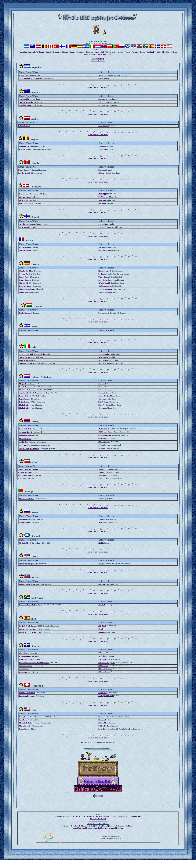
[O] (97, 817)
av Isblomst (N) (104, 429)
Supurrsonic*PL (104, 475)
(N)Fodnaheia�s (104, 435)
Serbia (158, 52)
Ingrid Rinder (24, 399)
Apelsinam (102, 247)
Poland (127, 52)
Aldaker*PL (103, 469)
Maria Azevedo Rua (26, 499)
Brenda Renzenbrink (27, 387)
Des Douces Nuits (105, 250)
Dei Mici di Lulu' (104, 360)
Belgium (40, 52)
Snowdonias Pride (105, 280)
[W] (120, 817)
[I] (80, 817)
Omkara (101, 632)
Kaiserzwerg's (103, 271)
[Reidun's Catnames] (116, 826)
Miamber (102, 102)
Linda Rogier (24, 405)
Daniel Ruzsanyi (25, 313)
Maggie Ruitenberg (26, 384)
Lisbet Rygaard (25, 197)
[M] (90, 817)
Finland (65, 52)
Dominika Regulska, (26, 475)
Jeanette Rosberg (25, 666)
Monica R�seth (25, 439)
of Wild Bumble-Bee (106, 283)
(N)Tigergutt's (103, 438)
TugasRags (102, 498)
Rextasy (101, 564)
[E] (68, 817)
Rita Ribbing (24, 653)
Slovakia (165, 52)
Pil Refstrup (23, 200)
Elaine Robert (23, 170)
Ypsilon (101, 387)
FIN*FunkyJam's (105, 227)
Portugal (135, 52)
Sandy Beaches (104, 396)
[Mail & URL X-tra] (98, 819)
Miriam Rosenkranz (26, 289)
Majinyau (102, 170)
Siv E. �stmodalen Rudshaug (30, 445)
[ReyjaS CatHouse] (108, 828)
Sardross (101, 99)
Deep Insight (103, 522)
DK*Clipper (103, 194)
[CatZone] (120, 828)
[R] (105, 817)
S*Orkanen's (103, 666)
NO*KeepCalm (104, 448)
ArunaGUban (103, 126)
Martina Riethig (25, 283)
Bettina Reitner (24, 126)
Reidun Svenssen (107, 838)
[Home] (75, 828)
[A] (56, 817)
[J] (82, 817)
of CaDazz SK (103, 584)
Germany (81, 52)
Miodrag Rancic (31, 564)
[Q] (102, 817)
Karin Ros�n (24, 656)
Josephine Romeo (25, 105)
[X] (123, 817)
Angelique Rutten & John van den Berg (34, 393)
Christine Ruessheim (27, 693)
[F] (71, 817)
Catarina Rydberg (26, 659)
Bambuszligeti (103, 313)
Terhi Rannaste (25, 227)
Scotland (150, 52)
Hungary (89, 52)
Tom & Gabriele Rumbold (29, 449)
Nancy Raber (24, 729)
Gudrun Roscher (25, 274)
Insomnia (102, 393)
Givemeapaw (103, 357)
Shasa (100, 78)
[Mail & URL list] (101, 826)
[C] (62, 817)
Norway (120, 52)
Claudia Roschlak (26, 271)
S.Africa (174, 52)
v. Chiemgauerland (105, 286)
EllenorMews (103, 723)
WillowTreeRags (104, 726)
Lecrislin (101, 729)
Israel (97, 52)
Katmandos (102, 720)
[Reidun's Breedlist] (70, 826)
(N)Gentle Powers (105, 669)
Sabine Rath (23, 277)
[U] (114, 817)
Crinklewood (103, 105)
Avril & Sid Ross (25, 99)
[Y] (126, 817)
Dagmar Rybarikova (27, 584)
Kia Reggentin (24, 672)
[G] (74, 817)
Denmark (57, 52)
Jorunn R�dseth (25, 432)
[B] (59, 817)
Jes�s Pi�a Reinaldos (28, 626)
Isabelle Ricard (24, 173)
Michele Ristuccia (26, 102)
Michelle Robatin (25, 723)
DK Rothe (102, 203)
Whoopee (102, 653)
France (73, 52)
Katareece (102, 717)
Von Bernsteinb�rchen (107, 289)
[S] (108, 817)
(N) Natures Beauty (105, 432)
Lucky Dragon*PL (105, 478)
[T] (111, 817)
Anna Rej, (22, 478)
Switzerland (102, 54)
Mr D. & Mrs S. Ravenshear (30, 543)
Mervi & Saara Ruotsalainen (30, 224)
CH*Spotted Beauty (106, 696)
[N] (94, 817)
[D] (65, 817)
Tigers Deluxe (103, 277)
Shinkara (101, 173)
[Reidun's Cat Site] (93, 828)
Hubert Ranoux (25, 247)
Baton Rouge (103, 693)
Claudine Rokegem (26, 146)
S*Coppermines (104, 659)
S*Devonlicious (104, 672)
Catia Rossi (23, 360)
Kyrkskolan (102, 656)
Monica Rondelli (25, 363)
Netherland (110, 52)
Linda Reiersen (25, 435)
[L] (88, 817)
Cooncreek (102, 408)
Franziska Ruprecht (26, 696)
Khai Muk (102, 384)
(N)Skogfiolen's (104, 442)
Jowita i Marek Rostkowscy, (29, 469)
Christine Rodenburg (27, 390)
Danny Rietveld (25, 396)
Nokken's (102, 363)
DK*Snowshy (103, 197)
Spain (85, 54)
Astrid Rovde (24, 669)
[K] (85, 817)
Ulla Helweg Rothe (26, 203)
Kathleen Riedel (25, 286)
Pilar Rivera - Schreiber (28, 632)
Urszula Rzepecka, (25, 472)
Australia (32, 52)
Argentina (23, 52)
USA (110, 54)
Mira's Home (103, 402)
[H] (77, 817)
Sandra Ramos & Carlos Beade (31, 78)
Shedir (100, 629)
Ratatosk (101, 605)
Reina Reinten (24, 402)
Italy (103, 52)
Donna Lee (102, 75)
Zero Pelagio (103, 149)
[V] (117, 817)
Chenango (102, 399)
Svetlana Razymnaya (27, 519)
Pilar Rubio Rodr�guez (28, 629)
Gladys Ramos (24, 75)
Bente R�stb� (25, 429)
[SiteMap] (82, 828)
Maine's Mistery (104, 405)
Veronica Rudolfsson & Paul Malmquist (34, 663)
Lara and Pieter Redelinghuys (30, 605)
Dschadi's (102, 274)
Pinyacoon (102, 626)
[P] (100, 817)
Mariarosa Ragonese (27, 357)
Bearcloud (102, 200)
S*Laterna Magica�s (106, 663)
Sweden (92, 54)
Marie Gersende (25, 250)
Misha (21, 564)
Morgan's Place (104, 354)
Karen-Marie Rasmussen (28, 194)
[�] (132, 817)
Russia (143, 52)
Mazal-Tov (102, 146)
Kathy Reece (24, 717)
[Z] (129, 817)
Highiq (101, 543)
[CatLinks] (129, 826)
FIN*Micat (102, 224)
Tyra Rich (23, 720)
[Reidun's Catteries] (86, 826)
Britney (101, 390)
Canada (48, 52)
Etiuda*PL (102, 472)
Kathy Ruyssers (25, 149)
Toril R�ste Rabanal (27, 442)
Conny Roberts (25, 280)
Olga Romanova (25, 522)
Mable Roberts (25, 726)
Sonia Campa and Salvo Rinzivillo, (32, 354)
